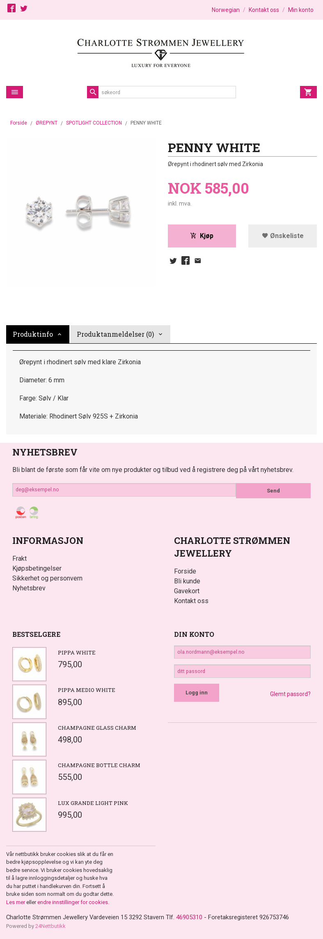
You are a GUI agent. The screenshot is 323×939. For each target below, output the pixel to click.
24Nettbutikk (50, 926)
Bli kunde (187, 581)
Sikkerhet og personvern (47, 578)
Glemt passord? (290, 699)
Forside (18, 123)
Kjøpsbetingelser (37, 568)
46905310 (203, 917)
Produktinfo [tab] (33, 334)
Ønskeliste (283, 237)
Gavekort (186, 591)
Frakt (19, 558)
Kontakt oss (191, 601)
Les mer (16, 902)
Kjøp (201, 237)
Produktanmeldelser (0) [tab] (115, 334)
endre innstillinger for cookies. (73, 902)
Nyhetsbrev (29, 588)
